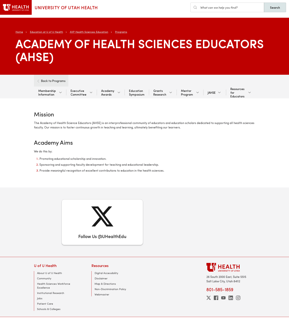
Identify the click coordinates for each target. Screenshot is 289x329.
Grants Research (159, 92)
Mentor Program (187, 92)
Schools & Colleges (48, 309)
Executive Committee (78, 92)
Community (44, 278)
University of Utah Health (66, 7)
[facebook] (216, 298)
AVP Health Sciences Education (89, 32)
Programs (121, 32)
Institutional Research (50, 293)
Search (275, 7)
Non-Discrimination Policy (110, 289)
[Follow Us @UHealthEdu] (102, 222)
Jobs (39, 298)
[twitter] (208, 298)
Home (19, 32)
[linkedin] (231, 298)
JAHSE (212, 92)
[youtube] (223, 298)
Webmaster (102, 294)
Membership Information (47, 92)
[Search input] (227, 7)
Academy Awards (107, 92)
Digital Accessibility (106, 273)
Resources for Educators (237, 92)
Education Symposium (136, 92)
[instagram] (238, 298)
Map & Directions (105, 283)
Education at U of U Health (46, 32)
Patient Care (45, 303)
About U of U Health (49, 273)
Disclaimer (101, 278)
